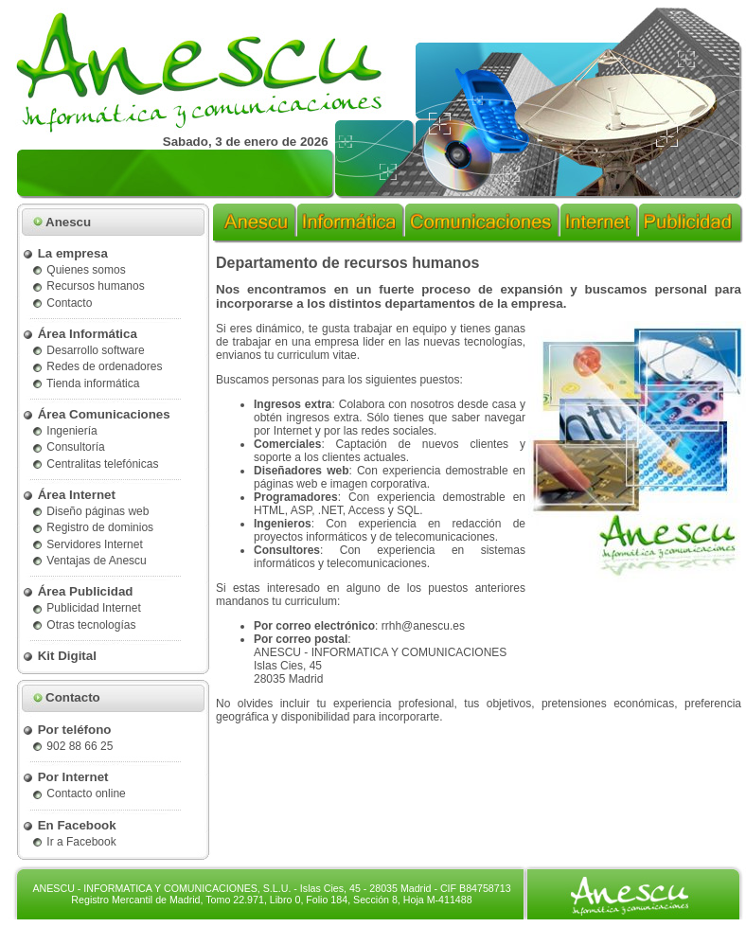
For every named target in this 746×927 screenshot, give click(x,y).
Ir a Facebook (73, 841)
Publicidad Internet (86, 608)
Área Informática (79, 334)
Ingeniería (64, 430)
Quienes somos (78, 269)
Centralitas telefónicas (94, 464)
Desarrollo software (88, 350)
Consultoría (68, 447)
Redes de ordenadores (96, 366)
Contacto (61, 303)
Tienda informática (85, 383)
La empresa (65, 253)
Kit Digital (59, 656)
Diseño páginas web (90, 511)
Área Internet (68, 495)
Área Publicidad (77, 591)
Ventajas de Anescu (89, 560)
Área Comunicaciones (96, 414)
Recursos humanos (88, 286)
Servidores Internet (87, 544)
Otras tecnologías (83, 625)
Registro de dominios (92, 527)
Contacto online (78, 793)
